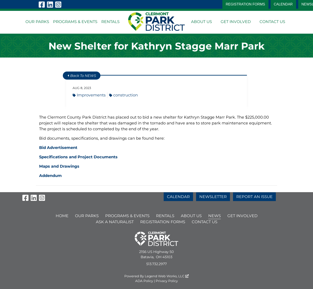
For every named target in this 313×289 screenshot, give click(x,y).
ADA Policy (144, 281)
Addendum (50, 175)
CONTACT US (272, 21)
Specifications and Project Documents (78, 157)
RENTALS (110, 21)
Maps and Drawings (59, 166)
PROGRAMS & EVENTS (75, 21)
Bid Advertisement (58, 147)
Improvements (89, 95)
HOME (62, 215)
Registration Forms (245, 4)
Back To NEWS (82, 76)
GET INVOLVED (236, 21)
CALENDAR (283, 4)
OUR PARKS (37, 21)
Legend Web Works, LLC (167, 276)
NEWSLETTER (213, 196)
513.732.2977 (156, 264)
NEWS (214, 215)
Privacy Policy (167, 281)
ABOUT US (201, 21)
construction (123, 95)
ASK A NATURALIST (115, 222)
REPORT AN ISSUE (254, 196)
